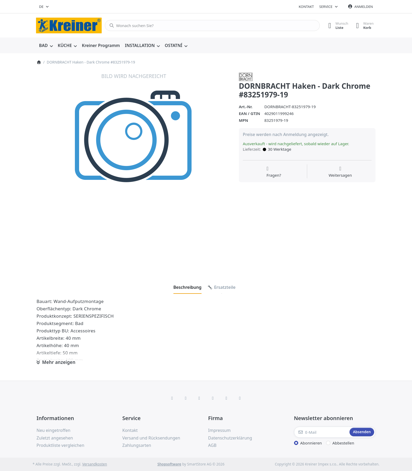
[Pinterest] (240, 398)
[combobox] (44, 7)
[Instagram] (199, 398)
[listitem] (134, 170)
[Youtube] (226, 398)
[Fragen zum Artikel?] (273, 172)
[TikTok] (213, 398)
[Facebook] (172, 398)
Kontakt (306, 6)
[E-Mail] (321, 432)
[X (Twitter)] (186, 398)
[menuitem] (46, 46)
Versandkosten (94, 464)
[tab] (187, 287)
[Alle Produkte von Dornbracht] (246, 76)
